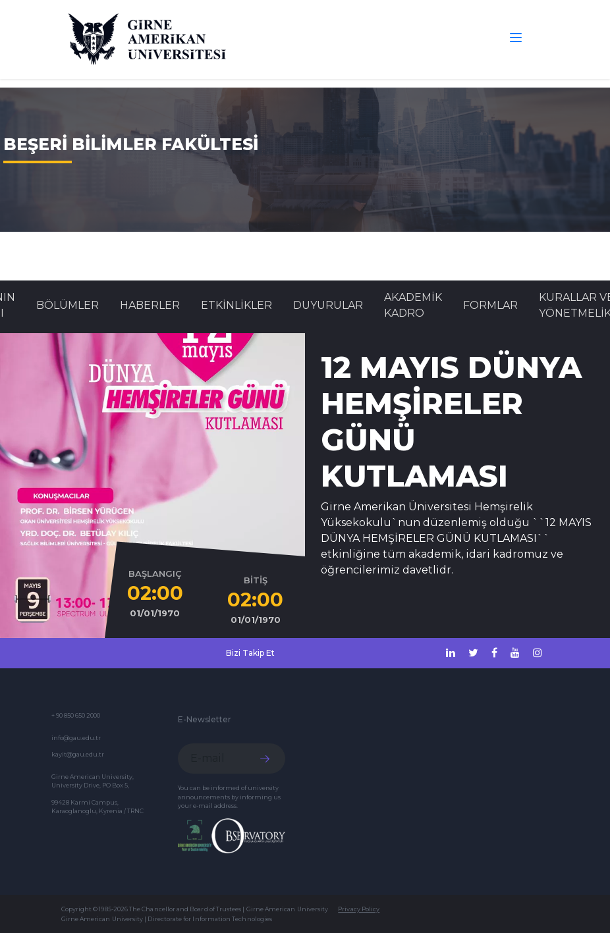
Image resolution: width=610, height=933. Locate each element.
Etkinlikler (236, 305)
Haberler (150, 305)
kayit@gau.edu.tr (77, 754)
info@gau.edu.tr (76, 737)
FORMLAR (490, 305)
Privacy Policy (358, 909)
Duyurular (328, 305)
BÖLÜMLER (67, 305)
